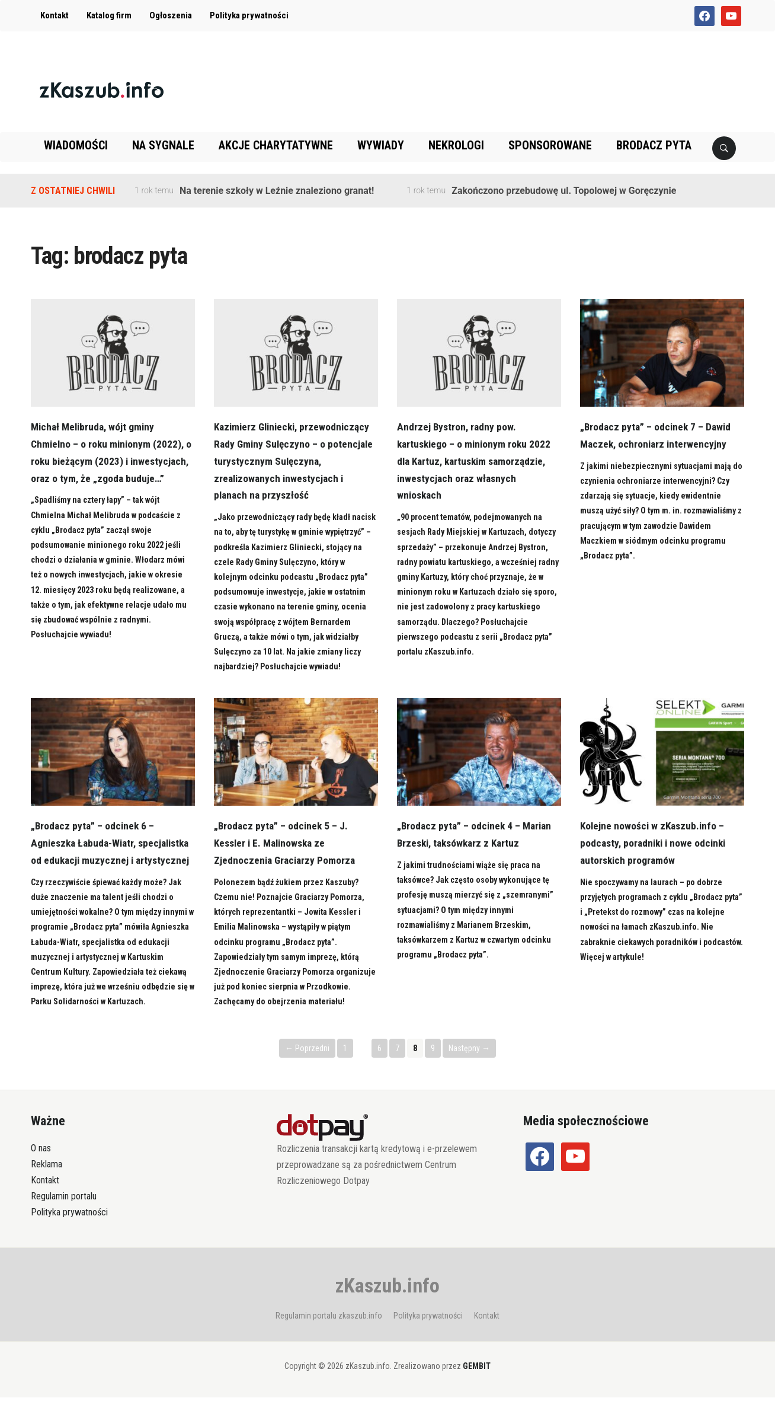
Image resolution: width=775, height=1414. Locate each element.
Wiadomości (76, 145)
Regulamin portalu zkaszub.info (329, 1332)
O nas (41, 1165)
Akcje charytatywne (276, 145)
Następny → (469, 1065)
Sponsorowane (550, 145)
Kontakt (54, 15)
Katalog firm (109, 15)
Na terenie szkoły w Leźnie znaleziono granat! (277, 190)
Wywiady (380, 145)
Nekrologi (456, 145)
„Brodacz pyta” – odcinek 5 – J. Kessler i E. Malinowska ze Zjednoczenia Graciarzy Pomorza (286, 842)
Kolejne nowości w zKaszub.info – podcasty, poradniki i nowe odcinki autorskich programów (656, 842)
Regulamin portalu (64, 1213)
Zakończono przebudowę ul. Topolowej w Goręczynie (563, 190)
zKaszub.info (387, 1302)
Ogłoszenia (170, 15)
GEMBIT (477, 1383)
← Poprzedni (307, 1065)
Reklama (46, 1181)
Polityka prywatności (249, 15)
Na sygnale (163, 145)
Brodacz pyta (653, 145)
